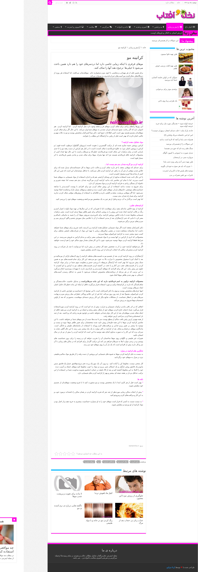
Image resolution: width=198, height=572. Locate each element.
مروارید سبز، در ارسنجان (159, 157)
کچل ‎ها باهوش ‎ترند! (80, 493)
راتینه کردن (111, 462)
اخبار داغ (166, 27)
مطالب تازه (146, 3)
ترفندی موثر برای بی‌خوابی (142, 89)
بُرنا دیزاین (147, 567)
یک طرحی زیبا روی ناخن (143, 101)
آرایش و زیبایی (151, 27)
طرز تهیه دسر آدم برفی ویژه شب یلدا (154, 162)
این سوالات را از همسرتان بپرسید (141, 40)
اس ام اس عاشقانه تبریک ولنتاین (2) (154, 135)
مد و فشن (135, 27)
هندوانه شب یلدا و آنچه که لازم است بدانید (152, 139)
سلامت (69, 27)
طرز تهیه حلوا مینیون (145, 54)
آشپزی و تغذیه (118, 27)
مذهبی (34, 27)
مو (75, 462)
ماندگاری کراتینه (85, 462)
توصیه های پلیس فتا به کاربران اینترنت (154, 171)
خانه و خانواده (100, 27)
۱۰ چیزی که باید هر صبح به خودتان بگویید (153, 166)
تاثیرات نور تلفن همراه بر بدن (157, 175)
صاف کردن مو (99, 462)
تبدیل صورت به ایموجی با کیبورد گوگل (154, 153)
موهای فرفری (65, 462)
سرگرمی (83, 27)
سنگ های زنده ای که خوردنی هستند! (154, 148)
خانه (154, 3)
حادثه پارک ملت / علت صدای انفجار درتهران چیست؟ (148, 130)
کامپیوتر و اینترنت (51, 27)
